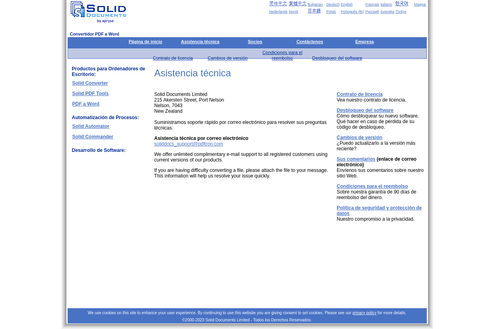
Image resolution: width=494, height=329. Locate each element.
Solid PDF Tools (90, 93)
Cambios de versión (228, 58)
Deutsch (333, 4)
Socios (255, 41)
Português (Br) (352, 12)
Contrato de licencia (173, 58)
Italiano (386, 4)
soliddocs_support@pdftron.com (188, 144)
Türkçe (400, 12)
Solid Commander (93, 137)
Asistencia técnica (200, 41)
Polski (331, 12)
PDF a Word (86, 104)
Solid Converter (90, 83)
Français (372, 4)
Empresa (364, 41)
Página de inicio (145, 41)
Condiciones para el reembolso (372, 186)
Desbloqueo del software (337, 58)
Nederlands (278, 12)
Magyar (420, 4)
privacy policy (364, 313)
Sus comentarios (356, 159)
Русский (371, 12)
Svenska (387, 12)
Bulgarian (315, 4)
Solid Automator (91, 126)
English (347, 4)
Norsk (293, 12)
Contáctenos (309, 41)
